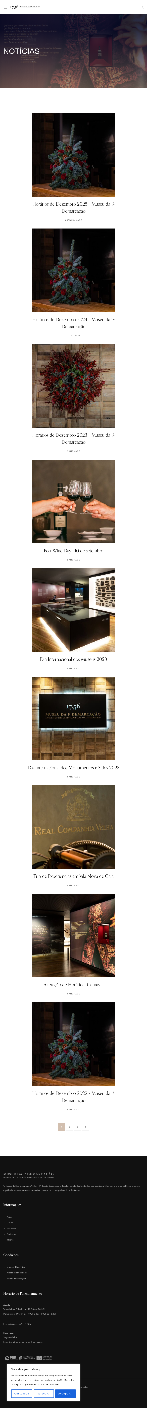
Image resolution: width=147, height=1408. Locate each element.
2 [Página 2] (69, 1126)
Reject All (44, 1393)
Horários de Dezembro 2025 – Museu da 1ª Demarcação (73, 207)
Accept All (65, 1393)
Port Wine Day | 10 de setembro (73, 551)
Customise (21, 1393)
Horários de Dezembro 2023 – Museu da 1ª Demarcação (73, 438)
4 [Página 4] (85, 1126)
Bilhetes (10, 1239)
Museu (10, 1222)
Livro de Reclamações (16, 1278)
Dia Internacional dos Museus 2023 (73, 659)
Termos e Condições (16, 1266)
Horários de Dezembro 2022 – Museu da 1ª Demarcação (73, 1097)
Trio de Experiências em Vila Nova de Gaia (73, 876)
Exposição (11, 1228)
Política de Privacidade (17, 1272)
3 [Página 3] (77, 1126)
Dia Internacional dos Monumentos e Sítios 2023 (74, 768)
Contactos (11, 1233)
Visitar (9, 1216)
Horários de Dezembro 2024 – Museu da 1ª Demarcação (73, 323)
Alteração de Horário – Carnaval (74, 985)
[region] (43, 1382)
